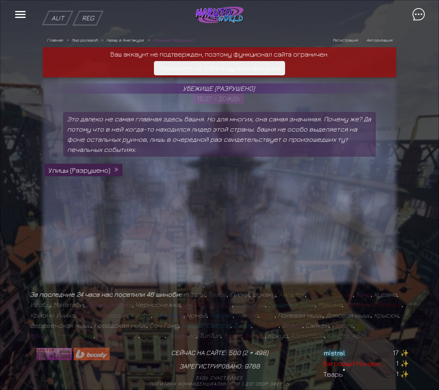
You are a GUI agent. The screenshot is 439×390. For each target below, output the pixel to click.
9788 (252, 366)
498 (260, 352)
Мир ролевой (84, 39)
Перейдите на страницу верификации (219, 68)
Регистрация (345, 39)
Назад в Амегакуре (125, 39)
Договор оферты (267, 384)
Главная (55, 39)
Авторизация (379, 39)
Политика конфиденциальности (194, 384)
